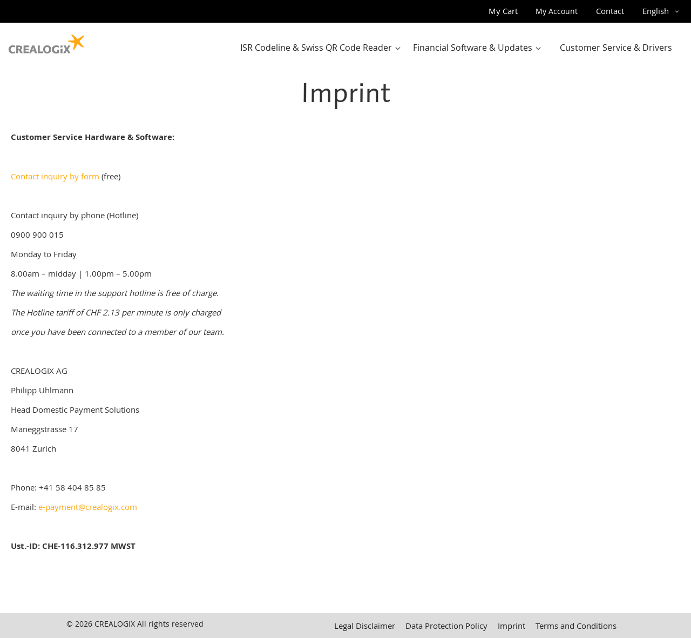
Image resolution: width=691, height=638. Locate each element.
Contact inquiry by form (55, 176)
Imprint (511, 625)
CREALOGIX (114, 624)
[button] (662, 11)
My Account (557, 11)
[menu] (459, 47)
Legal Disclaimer (364, 625)
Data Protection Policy (446, 625)
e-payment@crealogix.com (87, 506)
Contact (610, 10)
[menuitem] (322, 47)
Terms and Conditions (576, 625)
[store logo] (46, 41)
